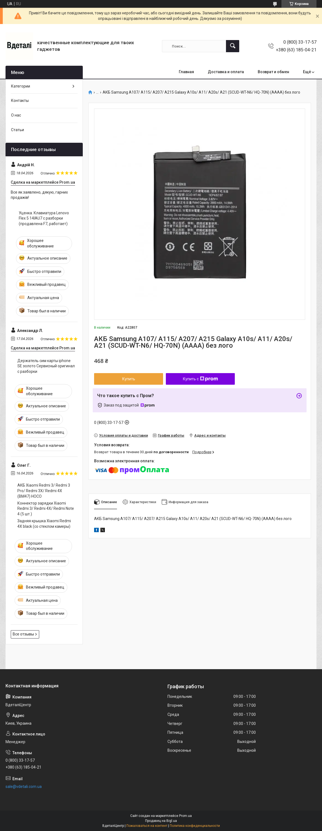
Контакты (20, 100)
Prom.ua (185, 816)
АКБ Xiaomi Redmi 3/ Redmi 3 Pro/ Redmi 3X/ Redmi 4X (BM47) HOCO (43, 490)
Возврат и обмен (273, 72)
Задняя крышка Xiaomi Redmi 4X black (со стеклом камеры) (44, 524)
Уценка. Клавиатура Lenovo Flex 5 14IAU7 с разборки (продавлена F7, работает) (44, 218)
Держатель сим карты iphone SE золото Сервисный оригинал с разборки (46, 366)
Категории (20, 86)
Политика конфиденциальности (195, 826)
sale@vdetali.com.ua (24, 786)
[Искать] (232, 46)
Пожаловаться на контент (146, 826)
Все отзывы (23, 634)
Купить (128, 379)
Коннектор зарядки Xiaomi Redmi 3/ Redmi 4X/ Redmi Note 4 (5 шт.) (45, 508)
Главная (186, 72)
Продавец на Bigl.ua (161, 821)
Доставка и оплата (226, 72)
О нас (16, 115)
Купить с (200, 378)
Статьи (17, 130)
